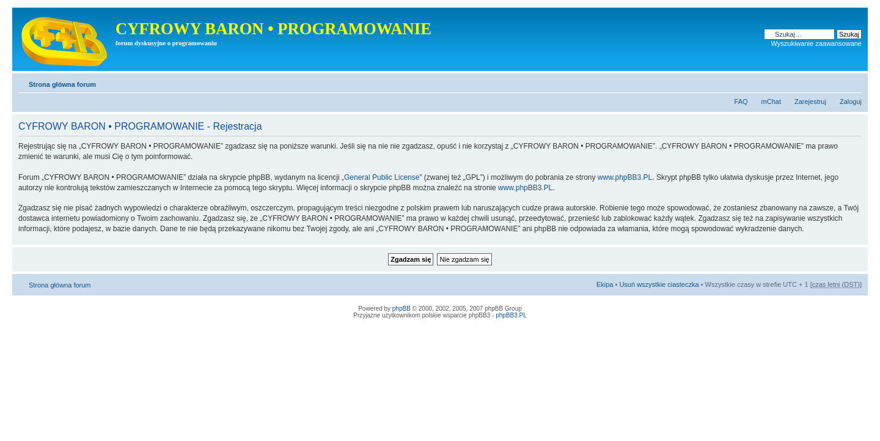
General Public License (381, 177)
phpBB (401, 308)
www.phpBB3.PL (625, 177)
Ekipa (605, 284)
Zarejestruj (810, 101)
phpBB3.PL (511, 315)
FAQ (741, 101)
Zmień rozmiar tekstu (853, 81)
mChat (771, 101)
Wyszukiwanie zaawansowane (816, 43)
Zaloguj (851, 101)
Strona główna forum (62, 84)
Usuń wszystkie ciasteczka (658, 284)
